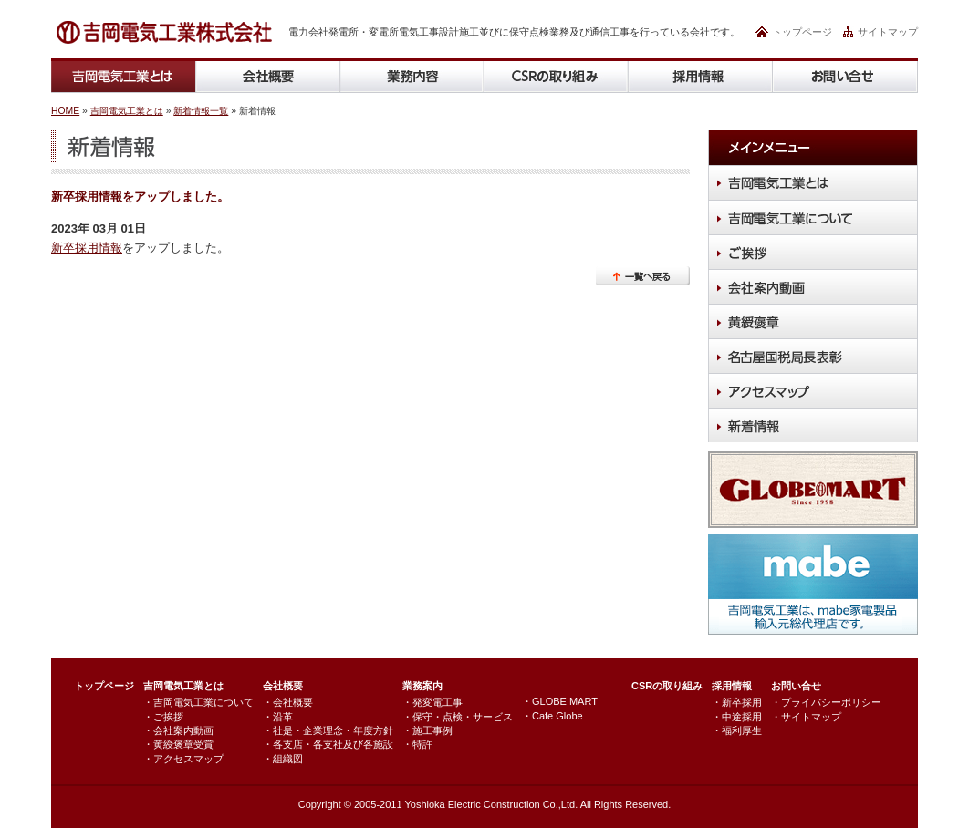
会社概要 (283, 685)
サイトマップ (888, 31)
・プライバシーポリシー (826, 702)
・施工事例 (427, 730)
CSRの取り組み (667, 685)
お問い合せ (796, 685)
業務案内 (422, 685)
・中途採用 (737, 716)
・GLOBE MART (560, 701)
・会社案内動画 (178, 730)
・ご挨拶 (163, 716)
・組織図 (283, 758)
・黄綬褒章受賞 (178, 744)
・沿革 (278, 716)
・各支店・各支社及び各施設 (328, 744)
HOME (65, 111)
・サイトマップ (806, 716)
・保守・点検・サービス (457, 716)
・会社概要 (288, 702)
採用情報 (732, 685)
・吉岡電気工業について (198, 702)
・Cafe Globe (552, 715)
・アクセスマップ (183, 758)
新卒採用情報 (86, 247)
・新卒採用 (737, 702)
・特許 (417, 744)
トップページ (802, 31)
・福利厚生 (737, 730)
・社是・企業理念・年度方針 (328, 730)
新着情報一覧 (200, 111)
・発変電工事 (432, 702)
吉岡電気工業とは (126, 111)
